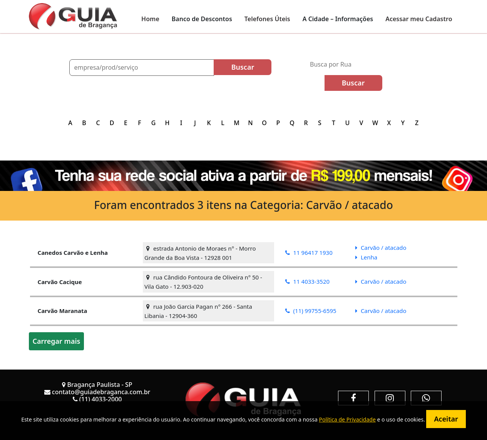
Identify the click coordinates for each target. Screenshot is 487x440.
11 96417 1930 (309, 252)
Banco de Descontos (202, 19)
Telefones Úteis (267, 19)
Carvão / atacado (381, 247)
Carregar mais (56, 341)
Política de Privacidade (347, 419)
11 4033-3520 (307, 281)
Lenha (366, 257)
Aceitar (446, 418)
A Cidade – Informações (338, 19)
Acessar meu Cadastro (418, 19)
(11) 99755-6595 (310, 311)
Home (150, 19)
